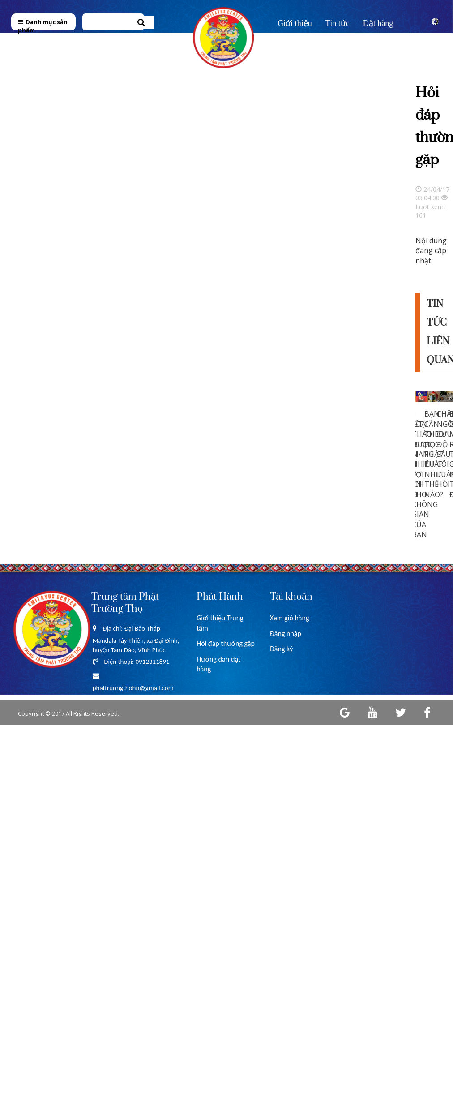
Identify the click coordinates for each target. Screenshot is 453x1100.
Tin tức (337, 23)
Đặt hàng (378, 23)
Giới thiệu (295, 23)
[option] (421, 448)
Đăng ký (281, 649)
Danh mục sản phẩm (43, 26)
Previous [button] (392, 449)
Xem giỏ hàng (289, 618)
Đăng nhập (285, 633)
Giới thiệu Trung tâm (220, 623)
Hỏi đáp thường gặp (226, 643)
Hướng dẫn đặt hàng (218, 664)
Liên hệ (290, 43)
